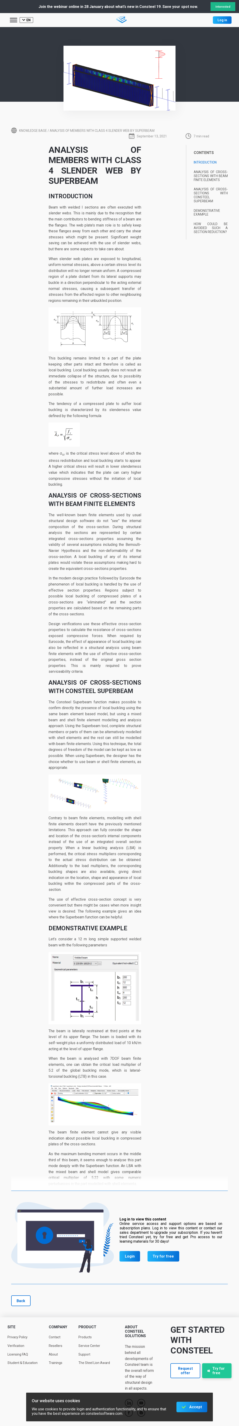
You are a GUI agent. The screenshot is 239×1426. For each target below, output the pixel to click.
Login (130, 1256)
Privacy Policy (17, 1337)
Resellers (55, 1346)
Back (21, 1301)
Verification (15, 1346)
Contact (54, 1337)
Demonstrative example (207, 212)
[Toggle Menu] (13, 20)
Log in (222, 20)
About (53, 1354)
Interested (222, 6)
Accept (195, 1407)
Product (87, 1327)
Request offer (185, 1370)
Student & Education (22, 1363)
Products (85, 1337)
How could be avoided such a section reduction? (211, 228)
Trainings (55, 1363)
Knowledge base (33, 130)
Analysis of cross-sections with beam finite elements (211, 176)
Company (58, 1327)
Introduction (205, 162)
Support (84, 1354)
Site (11, 1327)
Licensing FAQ (17, 1354)
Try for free (163, 1256)
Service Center (89, 1346)
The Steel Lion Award (94, 1363)
